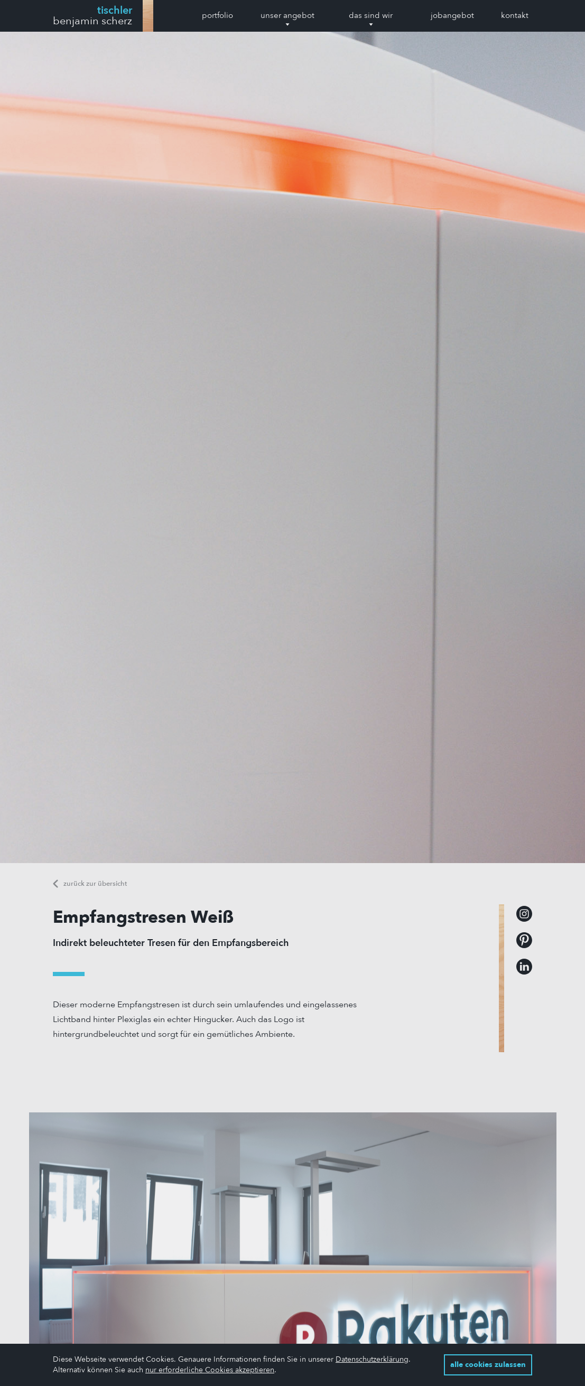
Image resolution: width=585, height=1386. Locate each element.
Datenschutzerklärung (372, 1359)
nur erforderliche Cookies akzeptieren (209, 1370)
